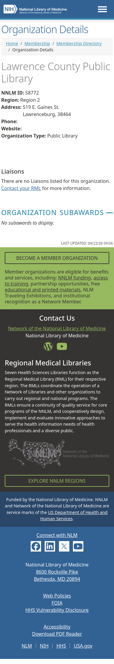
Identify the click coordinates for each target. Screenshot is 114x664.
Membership (37, 43)
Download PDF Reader (57, 634)
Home (12, 43)
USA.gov (83, 646)
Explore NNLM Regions (56, 481)
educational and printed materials (43, 289)
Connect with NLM (57, 535)
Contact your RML (21, 188)
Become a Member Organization (57, 258)
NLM (27, 646)
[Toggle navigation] (102, 9)
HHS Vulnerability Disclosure (56, 610)
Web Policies (57, 595)
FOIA (56, 603)
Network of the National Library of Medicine (57, 328)
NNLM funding (74, 277)
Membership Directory (79, 43)
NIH (44, 646)
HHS (61, 646)
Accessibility (56, 626)
